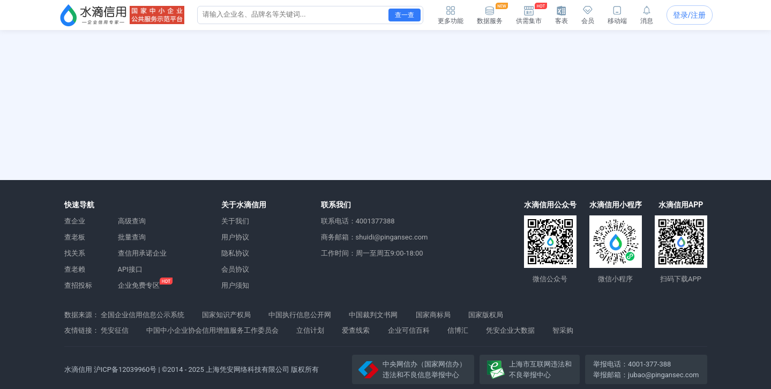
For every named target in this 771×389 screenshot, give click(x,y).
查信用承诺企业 (142, 253)
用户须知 (235, 285)
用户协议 (235, 237)
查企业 (74, 221)
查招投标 (78, 285)
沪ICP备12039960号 (125, 369)
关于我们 (235, 221)
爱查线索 (356, 330)
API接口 (130, 269)
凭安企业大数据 (510, 330)
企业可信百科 (409, 330)
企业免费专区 (139, 285)
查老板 (74, 237)
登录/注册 (689, 15)
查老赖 (74, 269)
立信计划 (310, 330)
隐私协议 (235, 253)
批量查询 (132, 237)
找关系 (74, 253)
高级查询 (132, 221)
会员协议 (235, 269)
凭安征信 (115, 330)
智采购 (562, 330)
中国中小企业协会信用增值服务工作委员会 (212, 330)
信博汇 (457, 330)
